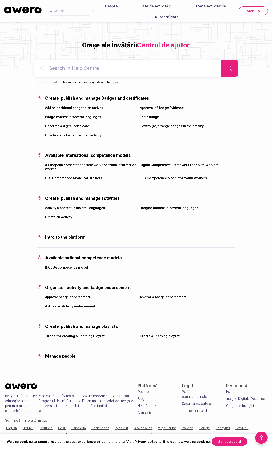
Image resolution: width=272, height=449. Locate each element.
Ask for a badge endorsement (163, 297)
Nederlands (100, 428)
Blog (141, 399)
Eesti (62, 428)
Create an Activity (58, 217)
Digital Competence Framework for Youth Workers (179, 165)
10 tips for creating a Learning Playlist (75, 336)
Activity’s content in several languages (75, 208)
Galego (204, 428)
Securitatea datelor (197, 404)
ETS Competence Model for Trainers (73, 178)
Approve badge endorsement (67, 297)
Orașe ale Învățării (240, 406)
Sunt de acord (232, 441)
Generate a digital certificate (67, 126)
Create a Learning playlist (160, 336)
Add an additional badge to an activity (74, 108)
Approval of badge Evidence (162, 108)
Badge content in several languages (73, 117)
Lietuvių (28, 428)
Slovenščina (143, 428)
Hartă (230, 392)
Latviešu (241, 428)
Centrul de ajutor (48, 82)
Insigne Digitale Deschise (245, 399)
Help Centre (147, 406)
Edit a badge (149, 117)
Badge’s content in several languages (169, 208)
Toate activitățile (210, 6)
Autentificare (167, 17)
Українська (167, 428)
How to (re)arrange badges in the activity (172, 126)
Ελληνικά (223, 428)
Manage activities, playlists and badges (90, 82)
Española (78, 428)
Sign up (253, 11)
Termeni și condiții (196, 411)
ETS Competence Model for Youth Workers (173, 178)
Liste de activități (155, 6)
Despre (111, 6)
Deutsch (46, 428)
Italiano (187, 428)
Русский (121, 428)
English (11, 428)
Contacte (145, 413)
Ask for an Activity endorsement (70, 306)
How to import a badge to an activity (73, 135)
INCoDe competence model (66, 267)
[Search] (229, 68)
